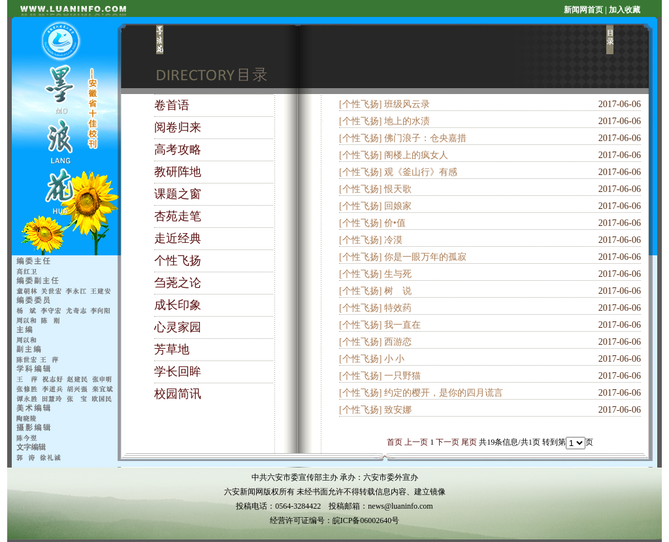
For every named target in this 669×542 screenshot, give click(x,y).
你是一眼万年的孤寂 (425, 257)
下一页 (447, 442)
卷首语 (171, 105)
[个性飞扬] (360, 104)
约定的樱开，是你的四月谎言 (443, 393)
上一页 (416, 442)
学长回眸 (177, 371)
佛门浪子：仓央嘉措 (425, 138)
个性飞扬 (177, 260)
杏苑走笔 (177, 216)
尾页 (469, 442)
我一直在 (402, 325)
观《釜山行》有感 (420, 172)
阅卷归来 (177, 127)
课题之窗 (177, 193)
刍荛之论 (177, 282)
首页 (394, 442)
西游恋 (398, 342)
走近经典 (177, 238)
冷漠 (393, 240)
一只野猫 (402, 376)
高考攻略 (177, 149)
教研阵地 (177, 171)
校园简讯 (177, 393)
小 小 (394, 359)
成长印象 (177, 304)
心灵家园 (177, 327)
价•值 (395, 223)
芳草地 (171, 349)
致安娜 (398, 410)
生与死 (398, 274)
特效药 (398, 308)
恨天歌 (398, 189)
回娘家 (398, 206)
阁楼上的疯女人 (416, 155)
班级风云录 (407, 104)
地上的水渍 (407, 121)
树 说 (398, 291)
